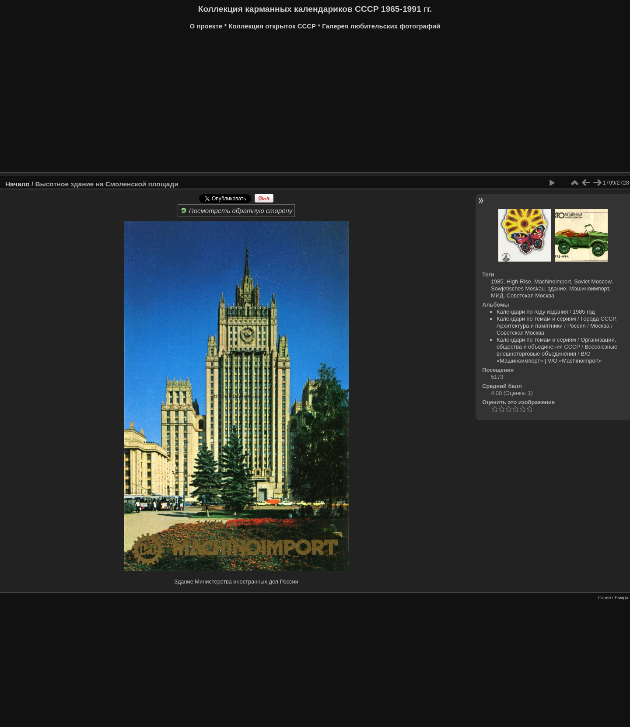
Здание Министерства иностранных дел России (236, 581)
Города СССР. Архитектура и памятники (557, 322)
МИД (497, 295)
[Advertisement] (269, 104)
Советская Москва (530, 295)
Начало (17, 184)
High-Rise (519, 281)
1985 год (584, 311)
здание (557, 288)
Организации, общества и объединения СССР (556, 343)
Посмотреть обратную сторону (236, 210)
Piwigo (621, 597)
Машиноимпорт (589, 288)
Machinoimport (552, 281)
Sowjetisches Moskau (518, 288)
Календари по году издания (532, 311)
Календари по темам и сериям (536, 318)
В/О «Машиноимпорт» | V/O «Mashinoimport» (549, 357)
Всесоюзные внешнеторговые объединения (557, 350)
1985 (497, 281)
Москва (599, 325)
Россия (576, 325)
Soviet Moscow (592, 281)
